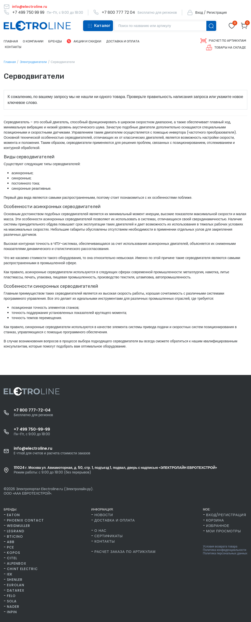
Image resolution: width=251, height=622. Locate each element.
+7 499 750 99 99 (28, 12)
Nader (13, 606)
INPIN (12, 612)
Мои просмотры (223, 531)
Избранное (217, 525)
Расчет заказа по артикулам (125, 551)
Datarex (15, 590)
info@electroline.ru (33, 448)
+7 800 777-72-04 (32, 410)
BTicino (15, 536)
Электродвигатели (33, 62)
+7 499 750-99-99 (32, 429)
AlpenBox (16, 563)
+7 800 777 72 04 (118, 12)
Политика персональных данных (225, 553)
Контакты (104, 541)
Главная (10, 62)
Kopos (13, 552)
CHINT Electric (22, 568)
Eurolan (15, 585)
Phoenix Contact (25, 520)
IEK (10, 574)
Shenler (15, 579)
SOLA (12, 601)
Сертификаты (108, 536)
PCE (10, 547)
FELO (11, 595)
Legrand (15, 531)
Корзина (215, 520)
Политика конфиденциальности (224, 550)
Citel (12, 558)
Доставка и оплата (114, 520)
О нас (100, 530)
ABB (10, 541)
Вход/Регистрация (226, 514)
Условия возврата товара (220, 546)
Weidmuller (18, 525)
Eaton (13, 514)
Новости (103, 514)
